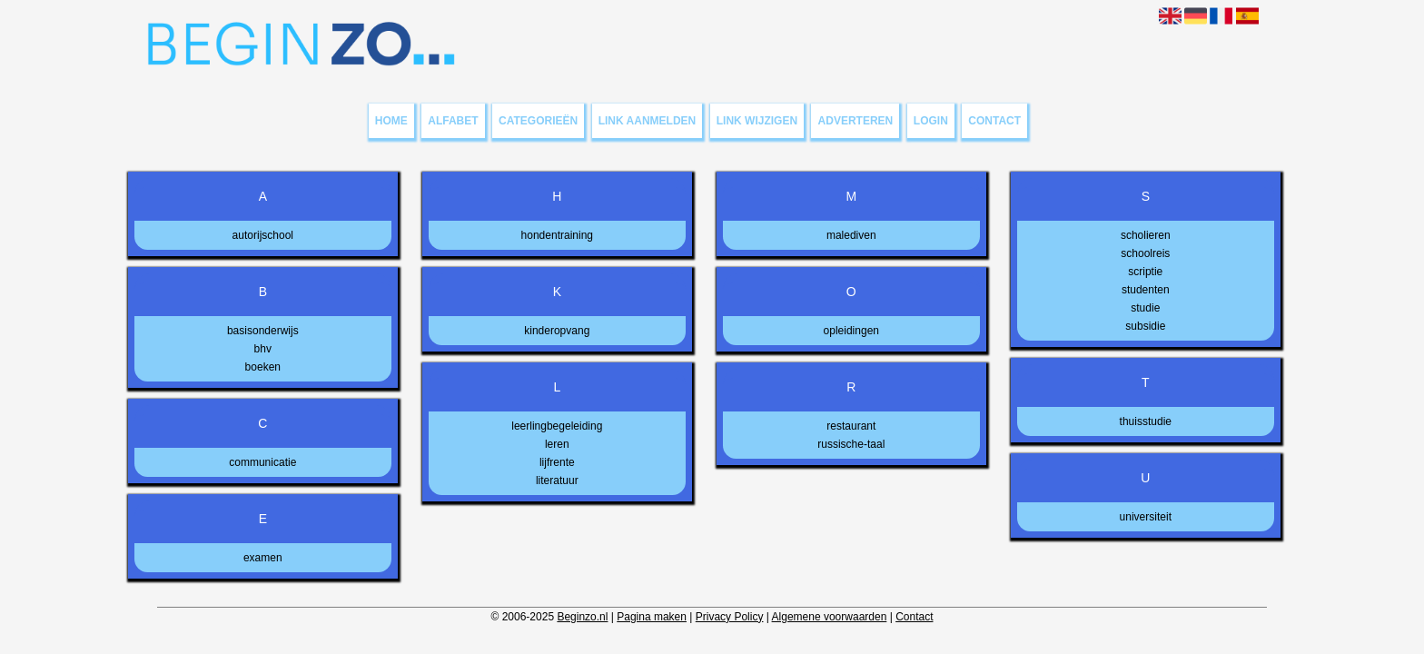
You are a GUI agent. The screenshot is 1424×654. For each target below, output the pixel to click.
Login (931, 120)
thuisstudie (1146, 421)
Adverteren (856, 120)
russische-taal (851, 444)
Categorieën (538, 120)
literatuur (557, 480)
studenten (1146, 289)
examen (262, 557)
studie (1145, 308)
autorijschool (262, 235)
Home (391, 120)
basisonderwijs (263, 330)
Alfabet (453, 120)
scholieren (1146, 235)
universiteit (1146, 516)
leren (557, 444)
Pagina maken (652, 616)
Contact (994, 120)
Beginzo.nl (582, 616)
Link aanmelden (647, 120)
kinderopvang (556, 330)
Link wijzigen (757, 120)
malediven (851, 235)
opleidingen (851, 330)
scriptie (1145, 271)
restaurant (850, 426)
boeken (263, 367)
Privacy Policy (730, 616)
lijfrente (557, 462)
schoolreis (1145, 253)
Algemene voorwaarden (829, 616)
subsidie (1145, 326)
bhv (263, 348)
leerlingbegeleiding (556, 426)
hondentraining (557, 235)
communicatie (262, 462)
